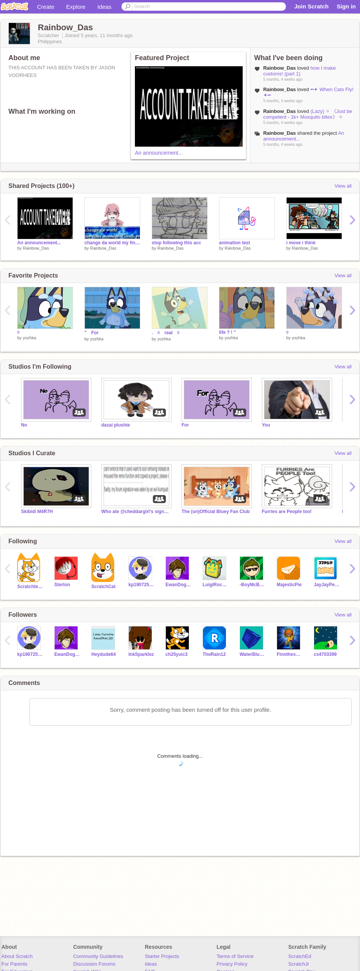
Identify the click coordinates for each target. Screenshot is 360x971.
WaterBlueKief (252, 654)
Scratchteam (30, 586)
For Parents (15, 964)
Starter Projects (162, 956)
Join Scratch (311, 6)
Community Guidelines (98, 956)
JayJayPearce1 (326, 584)
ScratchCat (103, 586)
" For (91, 332)
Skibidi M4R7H (37, 511)
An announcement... (159, 153)
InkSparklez (141, 654)
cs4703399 (325, 654)
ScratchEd (299, 956)
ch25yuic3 (176, 654)
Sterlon (62, 584)
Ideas (104, 6)
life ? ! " (227, 332)
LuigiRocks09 (215, 584)
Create (45, 6)
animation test (234, 242)
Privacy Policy (232, 964)
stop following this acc (176, 242)
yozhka (29, 337)
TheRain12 (214, 654)
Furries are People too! (287, 511)
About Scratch (17, 956)
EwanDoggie (178, 584)
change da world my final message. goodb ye (112, 242)
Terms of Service (235, 956)
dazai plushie (115, 425)
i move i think (301, 242)
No (24, 425)
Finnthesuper (289, 654)
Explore (76, 6)
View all (343, 186)
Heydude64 (103, 654)
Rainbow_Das (36, 248)
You (266, 425)
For (185, 425)
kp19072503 (141, 584)
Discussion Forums (94, 964)
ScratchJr (298, 964)
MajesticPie (289, 584)
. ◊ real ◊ (168, 332)
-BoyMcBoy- (252, 584)
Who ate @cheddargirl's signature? (135, 511)
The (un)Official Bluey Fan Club (216, 511)
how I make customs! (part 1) (299, 71)
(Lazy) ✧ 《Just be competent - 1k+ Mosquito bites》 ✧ (307, 114)
